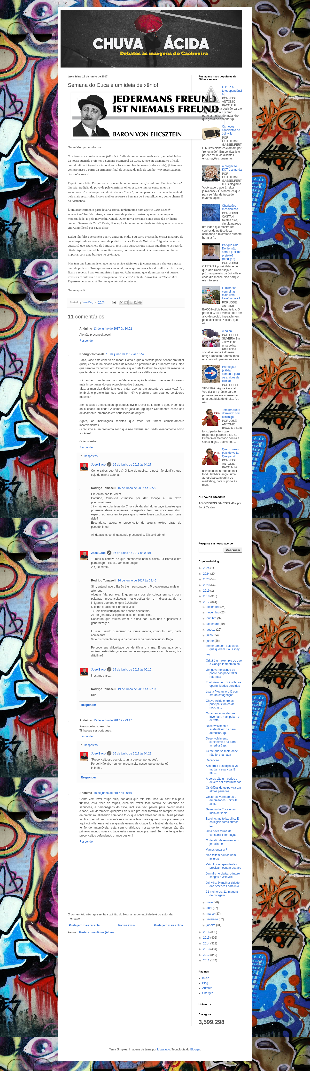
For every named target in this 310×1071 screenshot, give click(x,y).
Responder (86, 340)
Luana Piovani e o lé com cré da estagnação (222, 693)
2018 (206, 596)
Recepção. (213, 760)
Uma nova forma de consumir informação (221, 833)
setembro (213, 624)
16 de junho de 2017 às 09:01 (132, 553)
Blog (205, 983)
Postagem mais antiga (168, 925)
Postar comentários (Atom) (96, 932)
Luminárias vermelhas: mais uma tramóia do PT (231, 293)
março (211, 913)
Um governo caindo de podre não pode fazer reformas (221, 673)
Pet (208, 655)
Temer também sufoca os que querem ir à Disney (223, 647)
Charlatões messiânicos (230, 207)
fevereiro (213, 919)
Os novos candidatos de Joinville (231, 130)
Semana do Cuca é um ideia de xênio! (221, 811)
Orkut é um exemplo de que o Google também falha (224, 662)
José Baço (98, 464)
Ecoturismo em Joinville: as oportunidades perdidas (223, 684)
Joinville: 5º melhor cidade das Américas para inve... (224, 884)
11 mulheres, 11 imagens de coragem (222, 893)
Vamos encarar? (216, 849)
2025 (206, 568)
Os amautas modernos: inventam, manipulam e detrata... (223, 717)
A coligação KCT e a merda (232, 168)
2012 (206, 955)
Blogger (195, 1049)
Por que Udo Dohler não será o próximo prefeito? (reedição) (231, 252)
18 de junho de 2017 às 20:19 (112, 793)
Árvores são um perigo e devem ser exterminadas (223, 780)
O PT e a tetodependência (232, 90)
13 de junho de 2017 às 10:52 (125, 354)
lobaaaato (163, 1049)
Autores (207, 988)
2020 (206, 585)
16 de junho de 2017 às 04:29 (132, 753)
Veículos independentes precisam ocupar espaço (223, 866)
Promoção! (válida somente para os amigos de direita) (231, 374)
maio (210, 902)
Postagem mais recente (84, 925)
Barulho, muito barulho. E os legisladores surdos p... (222, 822)
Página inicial (126, 925)
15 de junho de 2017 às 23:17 (112, 720)
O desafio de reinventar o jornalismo (222, 842)
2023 (206, 579)
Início (205, 978)
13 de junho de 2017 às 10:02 (112, 328)
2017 (206, 602)
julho (210, 635)
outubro (212, 618)
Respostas (91, 456)
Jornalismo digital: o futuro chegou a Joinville (223, 875)
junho (211, 640)
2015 (206, 937)
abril (210, 908)
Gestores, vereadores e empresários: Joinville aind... (221, 800)
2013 (206, 949)
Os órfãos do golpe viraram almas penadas (223, 789)
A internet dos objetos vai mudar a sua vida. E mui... (222, 769)
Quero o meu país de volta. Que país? (230, 453)
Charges (207, 993)
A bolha (227, 331)
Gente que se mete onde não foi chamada (222, 752)
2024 (206, 573)
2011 (206, 960)
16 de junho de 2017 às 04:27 (132, 464)
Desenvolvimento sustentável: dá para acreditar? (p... (221, 729)
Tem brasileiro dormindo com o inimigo (231, 413)
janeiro (211, 925)
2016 (206, 932)
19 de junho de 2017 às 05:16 (132, 669)
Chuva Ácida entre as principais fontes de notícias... (220, 704)
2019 (206, 590)
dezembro (213, 607)
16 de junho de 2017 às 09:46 (137, 580)
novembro (213, 612)
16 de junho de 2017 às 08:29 (137, 488)
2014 (206, 943)
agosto (211, 629)
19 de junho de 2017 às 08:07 (137, 689)
